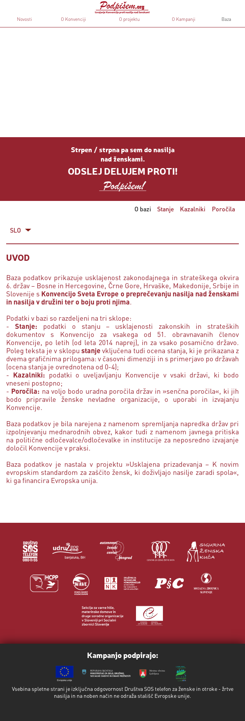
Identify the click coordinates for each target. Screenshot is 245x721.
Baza (225, 19)
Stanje (165, 209)
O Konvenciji (73, 19)
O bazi (142, 209)
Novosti (24, 19)
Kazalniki (192, 209)
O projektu (129, 19)
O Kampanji (183, 19)
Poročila (223, 209)
